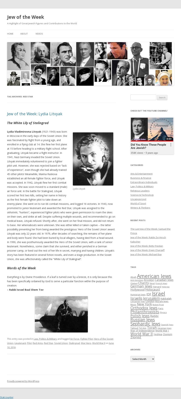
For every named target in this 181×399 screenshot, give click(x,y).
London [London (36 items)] (149, 301)
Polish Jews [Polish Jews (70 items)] (140, 315)
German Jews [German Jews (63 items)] (141, 286)
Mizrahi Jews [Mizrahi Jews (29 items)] (161, 301)
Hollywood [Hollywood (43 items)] (137, 290)
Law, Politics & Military (45, 338)
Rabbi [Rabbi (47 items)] (154, 316)
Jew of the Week (25, 17)
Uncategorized (138, 199)
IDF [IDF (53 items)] (148, 294)
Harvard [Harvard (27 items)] (157, 286)
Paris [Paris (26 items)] (160, 308)
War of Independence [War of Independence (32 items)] (142, 330)
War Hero (86, 343)
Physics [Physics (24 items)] (163, 312)
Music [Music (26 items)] (133, 304)
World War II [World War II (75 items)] (141, 333)
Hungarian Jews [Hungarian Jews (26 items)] (138, 294)
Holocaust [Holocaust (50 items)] (152, 289)
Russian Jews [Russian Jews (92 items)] (142, 319)
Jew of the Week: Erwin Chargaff (147, 250)
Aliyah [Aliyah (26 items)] (133, 277)
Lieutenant (20, 343)
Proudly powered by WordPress (23, 381)
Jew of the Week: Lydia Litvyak (34, 113)
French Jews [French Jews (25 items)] (161, 283)
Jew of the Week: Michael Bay (146, 254)
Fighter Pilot (86, 338)
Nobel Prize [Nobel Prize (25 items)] (158, 304)
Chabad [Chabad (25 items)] (134, 283)
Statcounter (6, 397)
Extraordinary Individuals (143, 182)
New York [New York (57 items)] (144, 304)
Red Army (38, 343)
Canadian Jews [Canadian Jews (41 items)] (164, 280)
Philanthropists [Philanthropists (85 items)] (144, 311)
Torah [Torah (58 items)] (152, 327)
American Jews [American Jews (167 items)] (154, 275)
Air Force (74, 338)
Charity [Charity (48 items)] (143, 283)
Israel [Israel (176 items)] (158, 293)
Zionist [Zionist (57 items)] (135, 337)
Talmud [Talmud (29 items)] (134, 328)
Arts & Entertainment (141, 173)
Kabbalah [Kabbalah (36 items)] (165, 298)
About (24, 33)
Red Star (48, 343)
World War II (98, 343)
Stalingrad (74, 343)
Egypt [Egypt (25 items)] (152, 283)
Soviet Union (61, 343)
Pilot (29, 343)
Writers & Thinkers (140, 207)
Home (10, 33)
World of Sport (138, 203)
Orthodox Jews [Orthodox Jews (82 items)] (143, 307)
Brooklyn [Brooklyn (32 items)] (149, 280)
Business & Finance (140, 177)
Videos (39, 33)
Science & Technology (142, 194)
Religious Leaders (140, 190)
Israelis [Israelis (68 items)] (136, 298)
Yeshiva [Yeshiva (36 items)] (157, 334)
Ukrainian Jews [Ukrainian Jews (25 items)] (164, 328)
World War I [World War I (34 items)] (162, 330)
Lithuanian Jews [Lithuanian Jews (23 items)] (137, 301)
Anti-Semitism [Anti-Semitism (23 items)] (136, 280)
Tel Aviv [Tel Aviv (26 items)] (142, 328)
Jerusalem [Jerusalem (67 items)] (151, 298)
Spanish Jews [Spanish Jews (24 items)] (167, 324)
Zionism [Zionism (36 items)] (167, 334)
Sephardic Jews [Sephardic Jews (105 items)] (145, 324)
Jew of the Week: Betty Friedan (146, 245)
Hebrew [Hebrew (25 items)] (166, 286)
